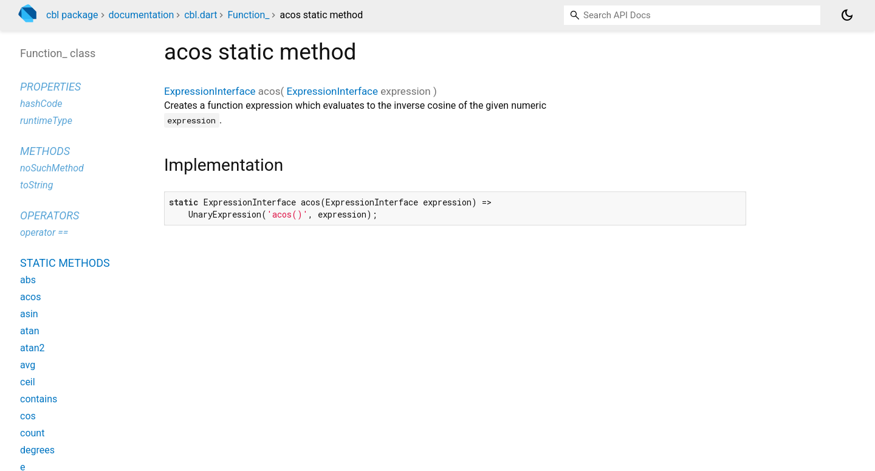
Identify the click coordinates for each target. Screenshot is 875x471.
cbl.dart (200, 15)
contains (38, 399)
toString (36, 185)
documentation (141, 15)
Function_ (248, 15)
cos (28, 416)
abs (28, 280)
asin (29, 314)
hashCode (41, 103)
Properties (50, 86)
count (32, 433)
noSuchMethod (52, 168)
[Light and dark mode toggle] (847, 15)
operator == (44, 232)
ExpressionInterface (210, 91)
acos (30, 297)
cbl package (72, 15)
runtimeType (46, 120)
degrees (37, 450)
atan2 (32, 348)
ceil (27, 382)
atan (29, 331)
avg (27, 365)
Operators (49, 215)
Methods (45, 151)
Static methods (65, 262)
